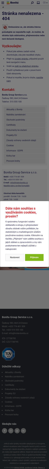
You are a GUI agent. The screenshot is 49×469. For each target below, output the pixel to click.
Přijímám (34, 257)
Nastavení (14, 257)
